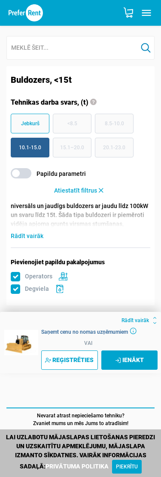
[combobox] (72, 48)
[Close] (127, 467)
